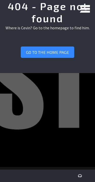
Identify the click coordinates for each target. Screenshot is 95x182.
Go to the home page (47, 52)
